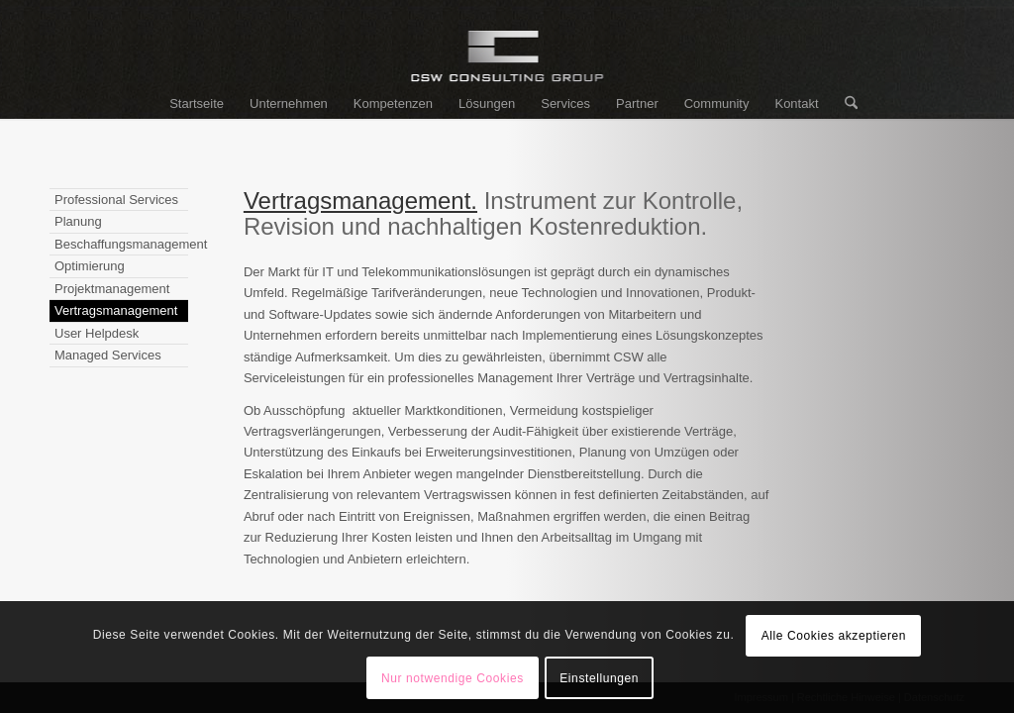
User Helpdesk (96, 333)
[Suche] (845, 104)
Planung (78, 221)
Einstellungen (599, 678)
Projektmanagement (111, 288)
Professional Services (116, 199)
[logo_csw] (507, 64)
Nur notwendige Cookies (452, 678)
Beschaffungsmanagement (121, 244)
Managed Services (107, 355)
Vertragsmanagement (115, 310)
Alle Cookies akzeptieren (833, 636)
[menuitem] (196, 104)
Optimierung (89, 265)
